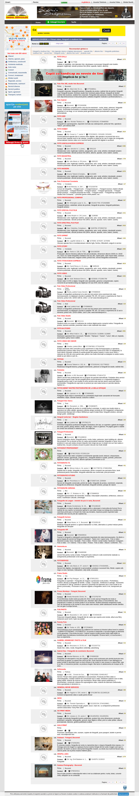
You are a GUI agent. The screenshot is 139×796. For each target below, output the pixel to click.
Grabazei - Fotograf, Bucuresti (68, 738)
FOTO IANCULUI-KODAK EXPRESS (70, 143)
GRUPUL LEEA (63, 754)
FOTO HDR (61, 116)
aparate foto (88, 51)
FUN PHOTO (61, 609)
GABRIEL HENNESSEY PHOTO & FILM (71, 640)
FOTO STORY (62, 246)
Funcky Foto (62, 622)
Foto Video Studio (64, 316)
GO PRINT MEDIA (63, 711)
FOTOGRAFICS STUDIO (66, 475)
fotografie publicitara (112, 51)
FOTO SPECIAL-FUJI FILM (67, 210)
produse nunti (85, 53)
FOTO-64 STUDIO (63, 328)
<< (109, 43)
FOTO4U (60, 359)
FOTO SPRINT (62, 235)
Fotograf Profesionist (65, 432)
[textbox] (68, 30)
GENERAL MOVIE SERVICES (68, 687)
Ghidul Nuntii (128, 2)
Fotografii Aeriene (64, 517)
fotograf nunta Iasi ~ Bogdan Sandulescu (72, 417)
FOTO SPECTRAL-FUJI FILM (68, 223)
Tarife (73, 22)
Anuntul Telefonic (99, 2)
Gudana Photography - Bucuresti (69, 765)
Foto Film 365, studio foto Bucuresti (70, 84)
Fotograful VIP (62, 530)
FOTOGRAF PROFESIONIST (67, 448)
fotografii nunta (59, 53)
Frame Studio (62, 573)
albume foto (99, 51)
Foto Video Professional (66, 286)
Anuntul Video (115, 2)
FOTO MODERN (63, 169)
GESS (59, 698)
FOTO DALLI (62, 57)
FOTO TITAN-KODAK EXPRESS (69, 261)
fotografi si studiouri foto (41, 51)
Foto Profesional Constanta (67, 181)
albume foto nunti (73, 53)
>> (124, 43)
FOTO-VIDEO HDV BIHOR (66, 341)
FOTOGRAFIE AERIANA (66, 488)
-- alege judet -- (60, 43)
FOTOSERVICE (63, 560)
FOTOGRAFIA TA (63, 463)
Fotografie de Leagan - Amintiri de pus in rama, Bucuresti (78, 501)
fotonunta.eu (62, 546)
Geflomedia (61, 669)
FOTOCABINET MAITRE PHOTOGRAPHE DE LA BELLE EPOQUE (81, 388)
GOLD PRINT (62, 725)
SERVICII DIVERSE (40, 39)
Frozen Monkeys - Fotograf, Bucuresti (71, 591)
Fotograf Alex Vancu (64, 401)
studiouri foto (37, 53)
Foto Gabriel (62, 100)
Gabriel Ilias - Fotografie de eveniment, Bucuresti (75, 651)
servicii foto (48, 53)
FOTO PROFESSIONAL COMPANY (70, 198)
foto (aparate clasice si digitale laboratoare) (67, 51)
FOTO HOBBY (62, 129)
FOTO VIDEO (62, 273)
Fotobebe (60, 370)
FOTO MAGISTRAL (64, 156)
